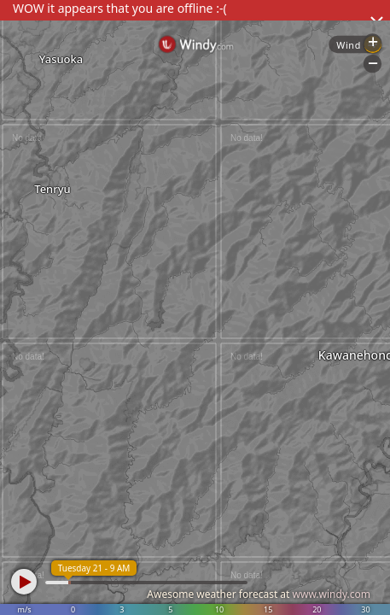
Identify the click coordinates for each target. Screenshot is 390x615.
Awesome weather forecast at (258, 594)
